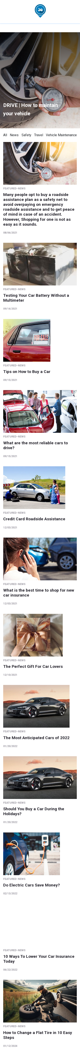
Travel (38, 135)
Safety (26, 135)
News (14, 135)
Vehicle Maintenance (61, 135)
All (5, 135)
